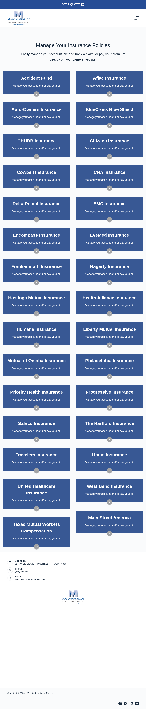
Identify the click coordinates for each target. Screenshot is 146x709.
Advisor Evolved (46, 693)
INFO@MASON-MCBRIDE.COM (30, 579)
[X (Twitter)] (125, 703)
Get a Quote (73, 4)
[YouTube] (137, 703)
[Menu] (136, 18)
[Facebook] (120, 703)
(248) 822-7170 (22, 571)
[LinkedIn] (131, 703)
